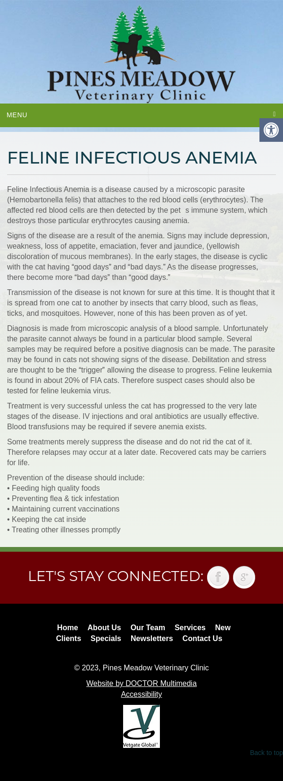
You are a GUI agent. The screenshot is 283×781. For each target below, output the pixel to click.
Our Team (148, 628)
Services (190, 628)
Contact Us (202, 638)
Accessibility (141, 694)
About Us (104, 628)
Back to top (266, 752)
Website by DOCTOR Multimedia (141, 683)
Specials (106, 638)
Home (67, 628)
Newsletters (152, 638)
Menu (17, 115)
